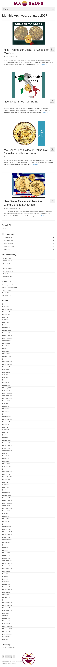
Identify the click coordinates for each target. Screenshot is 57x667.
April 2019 (6, 490)
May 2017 (5, 547)
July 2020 (5, 453)
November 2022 (7, 395)
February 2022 (7, 416)
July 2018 (5, 513)
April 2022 (6, 411)
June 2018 (6, 516)
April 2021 (6, 435)
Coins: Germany (7, 268)
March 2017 (6, 553)
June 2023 (6, 377)
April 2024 (6, 351)
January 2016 (6, 587)
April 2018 (6, 521)
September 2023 (7, 369)
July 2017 (5, 545)
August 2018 (6, 511)
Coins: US (6, 266)
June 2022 (6, 406)
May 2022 (5, 408)
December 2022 (7, 393)
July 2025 (5, 317)
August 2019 (6, 479)
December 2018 (7, 500)
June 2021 (6, 429)
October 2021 (6, 422)
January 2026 (6, 306)
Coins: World (6, 263)
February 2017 (7, 555)
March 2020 (6, 463)
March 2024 (6, 353)
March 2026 (6, 304)
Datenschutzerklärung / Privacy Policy (9, 663)
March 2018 (6, 524)
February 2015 (7, 597)
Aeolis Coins (6, 293)
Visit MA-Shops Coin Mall (8, 647)
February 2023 (7, 388)
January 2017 (6, 558)
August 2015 (6, 592)
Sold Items (12, 56)
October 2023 (6, 367)
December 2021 (7, 419)
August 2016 (6, 571)
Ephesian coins (7, 295)
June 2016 (6, 576)
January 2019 (6, 498)
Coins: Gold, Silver (8, 271)
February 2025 (7, 330)
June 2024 (6, 346)
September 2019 (7, 477)
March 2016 (6, 584)
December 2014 (7, 602)
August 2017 (6, 542)
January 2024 (6, 359)
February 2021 (7, 440)
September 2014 (7, 610)
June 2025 (6, 319)
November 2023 (7, 364)
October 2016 (6, 566)
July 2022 (5, 403)
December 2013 (7, 626)
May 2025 (5, 322)
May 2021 (5, 432)
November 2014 (7, 605)
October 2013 (6, 631)
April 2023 (6, 382)
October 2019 (6, 474)
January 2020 (6, 466)
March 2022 (6, 414)
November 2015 (7, 589)
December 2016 (7, 560)
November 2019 (7, 471)
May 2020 (5, 458)
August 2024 (6, 343)
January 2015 (6, 600)
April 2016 (6, 581)
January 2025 (6, 333)
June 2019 (6, 484)
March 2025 (6, 327)
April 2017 (6, 550)
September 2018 (7, 508)
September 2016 (7, 568)
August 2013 (6, 636)
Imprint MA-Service (8, 276)
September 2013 (7, 634)
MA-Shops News (8, 243)
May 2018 (5, 518)
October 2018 (6, 505)
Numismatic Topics (9, 246)
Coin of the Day (13, 156)
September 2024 (7, 340)
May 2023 (5, 380)
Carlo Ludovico (7, 290)
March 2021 (6, 437)
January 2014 (6, 623)
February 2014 (7, 621)
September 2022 (7, 398)
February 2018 (7, 526)
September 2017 (7, 539)
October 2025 (6, 312)
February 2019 (7, 495)
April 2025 (6, 325)
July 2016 (5, 573)
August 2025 (6, 314)
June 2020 (6, 456)
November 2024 (7, 338)
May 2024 (5, 348)
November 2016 (7, 563)
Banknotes (6, 274)
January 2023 (6, 390)
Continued (44, 64)
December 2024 (7, 335)
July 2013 (5, 639)
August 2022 (6, 401)
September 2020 (7, 450)
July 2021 (5, 427)
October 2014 (6, 608)
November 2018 (7, 503)
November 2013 (7, 628)
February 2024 (7, 356)
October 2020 (6, 448)
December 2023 (7, 361)
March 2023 (6, 385)
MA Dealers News (13, 105)
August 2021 (6, 424)
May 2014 (5, 615)
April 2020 (6, 461)
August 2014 (6, 613)
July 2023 (5, 374)
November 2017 (7, 534)
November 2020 (7, 445)
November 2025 (7, 309)
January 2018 (6, 529)
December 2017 (7, 532)
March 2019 (6, 492)
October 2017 (6, 537)
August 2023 (6, 372)
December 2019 (7, 469)
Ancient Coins (7, 258)
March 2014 (6, 618)
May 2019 (5, 487)
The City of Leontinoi (8, 285)
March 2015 (6, 594)
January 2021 (6, 443)
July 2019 (5, 482)
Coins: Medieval (7, 260)
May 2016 (5, 579)
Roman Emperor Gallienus (10, 287)
